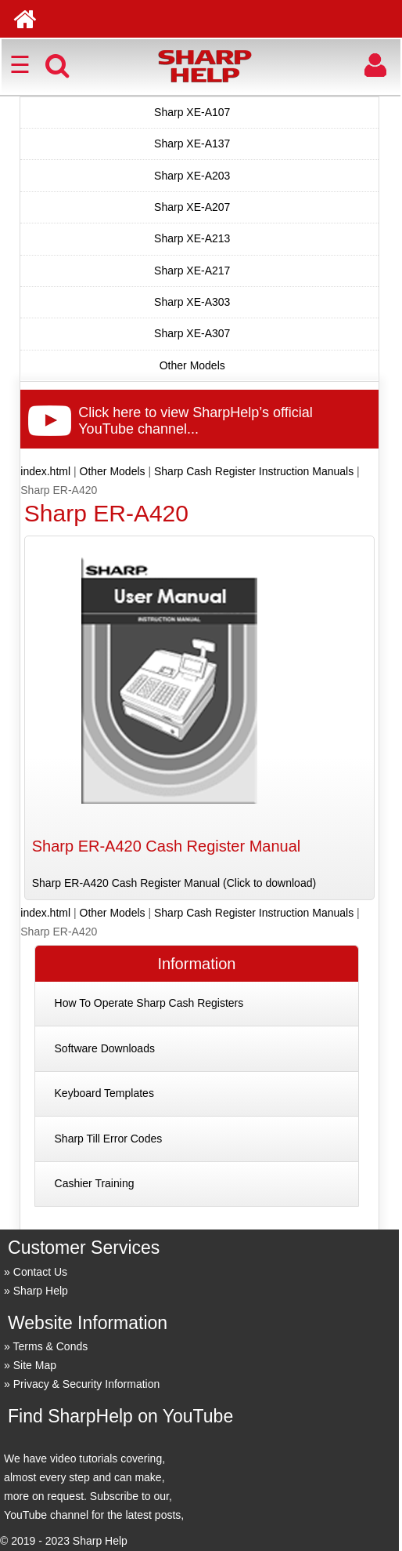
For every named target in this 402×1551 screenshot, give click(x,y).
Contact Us (40, 1272)
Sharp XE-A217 (192, 270)
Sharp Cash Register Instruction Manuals (254, 471)
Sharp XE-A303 (192, 302)
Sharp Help (40, 1290)
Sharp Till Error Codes (109, 1138)
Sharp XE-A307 (192, 333)
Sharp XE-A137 (192, 143)
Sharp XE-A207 (192, 207)
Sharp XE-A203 (192, 175)
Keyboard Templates (104, 1093)
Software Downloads (105, 1048)
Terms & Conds (50, 1346)
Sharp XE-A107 (192, 112)
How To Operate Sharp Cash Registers (149, 1003)
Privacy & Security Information (86, 1384)
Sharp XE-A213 (192, 238)
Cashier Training (95, 1183)
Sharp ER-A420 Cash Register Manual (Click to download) (174, 883)
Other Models (192, 365)
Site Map (34, 1365)
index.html (45, 471)
